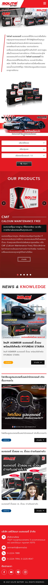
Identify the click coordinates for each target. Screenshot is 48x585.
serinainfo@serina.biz (17, 547)
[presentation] (3, 18)
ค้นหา (24, 163)
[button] (17, 274)
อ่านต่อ (38, 362)
